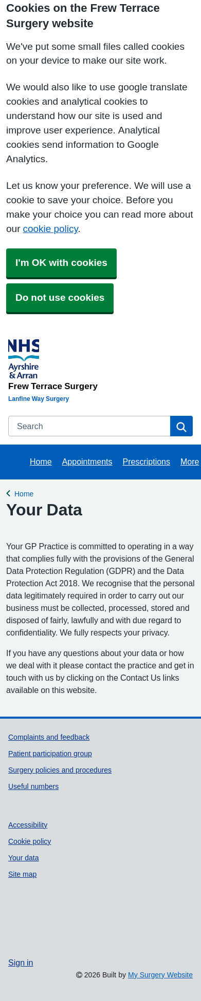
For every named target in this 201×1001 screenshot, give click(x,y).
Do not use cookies (59, 297)
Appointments (87, 461)
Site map (22, 874)
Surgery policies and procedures (60, 770)
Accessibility (27, 825)
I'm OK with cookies (61, 262)
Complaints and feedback (48, 737)
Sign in (20, 962)
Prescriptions (146, 461)
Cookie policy (29, 841)
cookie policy (50, 229)
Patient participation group (50, 753)
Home (41, 461)
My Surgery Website (160, 974)
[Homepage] (98, 363)
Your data (23, 857)
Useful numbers (33, 786)
